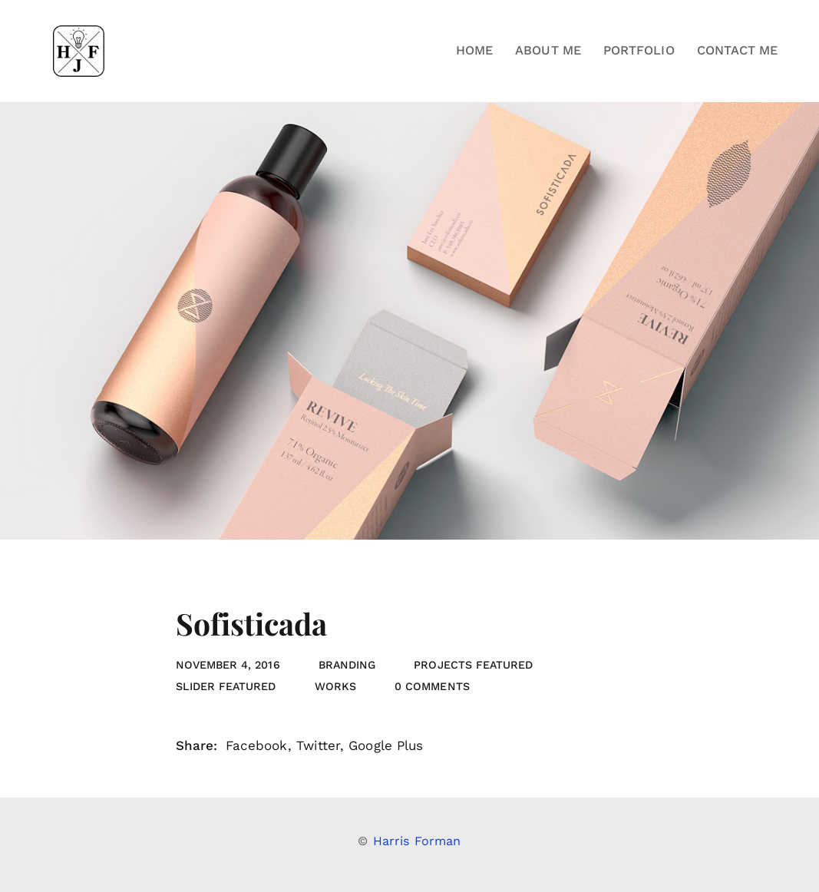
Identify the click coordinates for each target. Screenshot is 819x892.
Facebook (257, 745)
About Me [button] (548, 50)
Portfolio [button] (639, 50)
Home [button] (474, 50)
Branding (347, 665)
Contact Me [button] (737, 50)
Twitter (318, 745)
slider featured (226, 686)
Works (335, 686)
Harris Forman (417, 841)
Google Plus (385, 745)
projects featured (473, 665)
